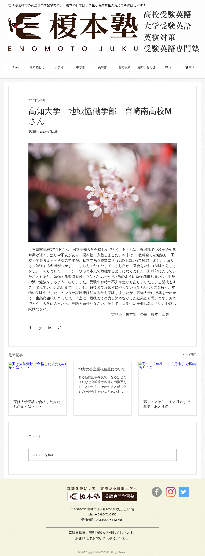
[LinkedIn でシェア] (50, 328)
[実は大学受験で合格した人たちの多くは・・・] (37, 378)
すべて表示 (190, 354)
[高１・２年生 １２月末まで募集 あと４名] (167, 378)
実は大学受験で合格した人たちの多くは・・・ (36, 404)
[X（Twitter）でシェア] (40, 328)
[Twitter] (184, 492)
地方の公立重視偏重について (101, 369)
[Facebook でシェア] (30, 328)
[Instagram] (171, 492)
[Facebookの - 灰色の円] (157, 492)
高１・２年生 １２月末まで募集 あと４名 (166, 404)
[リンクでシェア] (60, 328)
